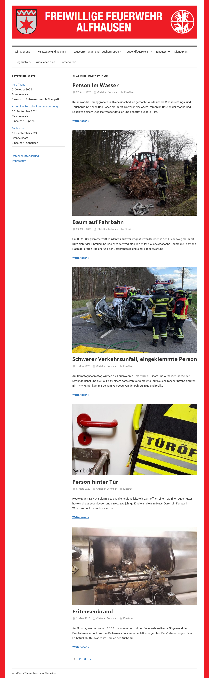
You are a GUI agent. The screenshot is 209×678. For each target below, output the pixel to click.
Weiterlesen (79, 120)
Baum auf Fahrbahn (98, 221)
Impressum (19, 160)
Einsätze (163, 51)
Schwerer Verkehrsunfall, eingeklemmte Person (134, 358)
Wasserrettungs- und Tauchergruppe (98, 51)
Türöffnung (18, 84)
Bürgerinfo (23, 62)
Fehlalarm (18, 128)
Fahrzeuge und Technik (54, 51)
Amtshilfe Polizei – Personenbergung (35, 106)
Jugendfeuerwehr (139, 51)
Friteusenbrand (92, 611)
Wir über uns (24, 51)
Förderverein (68, 62)
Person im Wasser (95, 85)
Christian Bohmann (107, 92)
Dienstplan (180, 51)
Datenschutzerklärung (25, 156)
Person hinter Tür (95, 481)
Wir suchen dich (45, 62)
